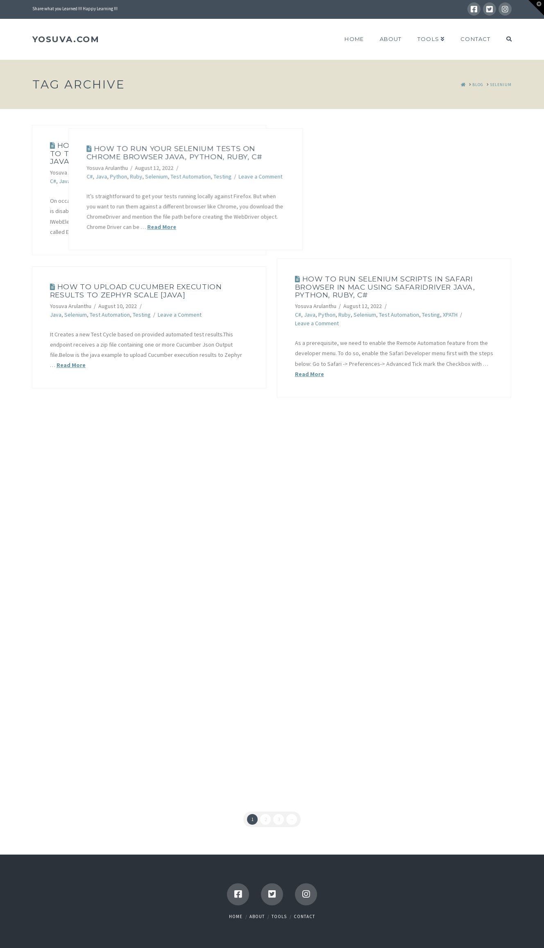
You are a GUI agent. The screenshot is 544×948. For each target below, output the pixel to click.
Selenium (120, 181)
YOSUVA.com (66, 39)
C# (53, 181)
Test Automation (154, 181)
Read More (128, 232)
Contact (304, 916)
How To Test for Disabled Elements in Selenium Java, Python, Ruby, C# (145, 153)
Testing (332, 175)
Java (64, 181)
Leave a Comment (370, 175)
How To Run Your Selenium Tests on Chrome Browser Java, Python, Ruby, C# (284, 151)
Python (82, 181)
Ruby (99, 181)
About (257, 916)
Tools (279, 916)
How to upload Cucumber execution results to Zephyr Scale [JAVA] (136, 290)
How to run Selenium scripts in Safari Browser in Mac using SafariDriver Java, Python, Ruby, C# (385, 286)
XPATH (450, 314)
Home (236, 916)
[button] (536, 8)
